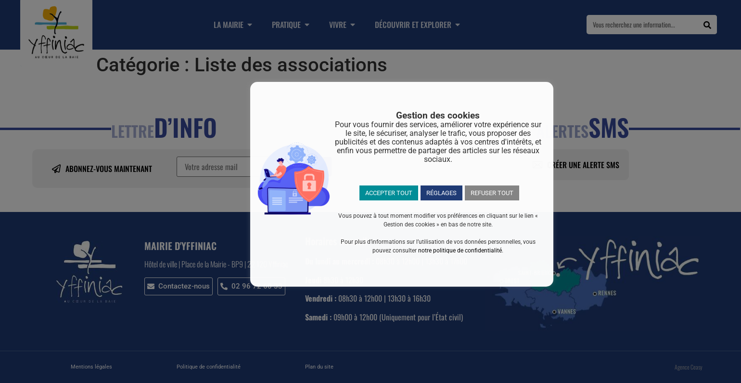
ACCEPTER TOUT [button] (388, 193)
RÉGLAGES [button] (441, 193)
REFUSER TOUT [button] (492, 193)
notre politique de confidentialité (460, 250)
